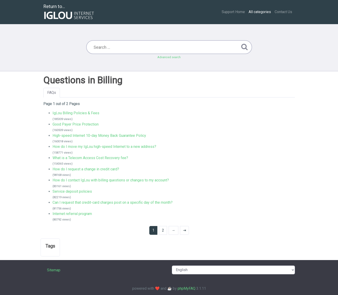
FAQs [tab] (51, 92)
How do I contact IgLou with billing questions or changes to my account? (111, 180)
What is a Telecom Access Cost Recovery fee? (90, 158)
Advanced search (169, 57)
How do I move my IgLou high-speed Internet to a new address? (104, 146)
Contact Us (283, 12)
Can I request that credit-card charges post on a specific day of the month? (113, 202)
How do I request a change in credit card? (86, 169)
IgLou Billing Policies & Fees (76, 113)
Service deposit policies (72, 191)
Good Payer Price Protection (76, 124)
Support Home (233, 12)
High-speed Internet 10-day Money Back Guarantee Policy (99, 135)
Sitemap (53, 270)
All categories (260, 12)
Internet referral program (72, 214)
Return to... (69, 12)
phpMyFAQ (186, 288)
